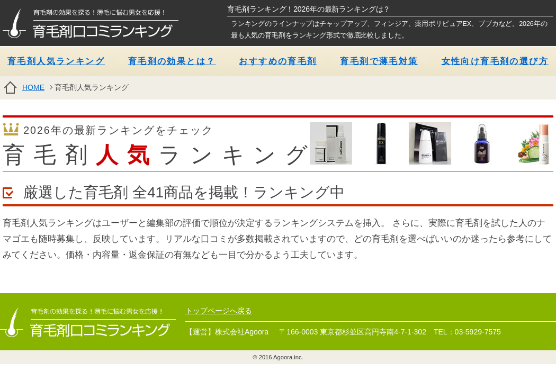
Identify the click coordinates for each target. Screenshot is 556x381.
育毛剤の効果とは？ (172, 61)
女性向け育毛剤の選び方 (495, 61)
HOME (33, 87)
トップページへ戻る (218, 310)
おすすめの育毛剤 (278, 61)
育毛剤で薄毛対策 (379, 61)
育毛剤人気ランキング (56, 61)
